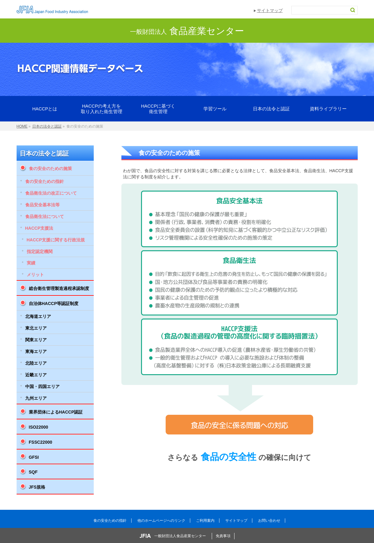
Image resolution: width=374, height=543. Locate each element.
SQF (33, 472)
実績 (31, 262)
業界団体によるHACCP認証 (56, 412)
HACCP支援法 (39, 228)
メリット (35, 274)
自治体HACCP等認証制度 (54, 303)
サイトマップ (270, 10)
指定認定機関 (40, 251)
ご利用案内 (205, 520)
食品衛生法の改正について (51, 193)
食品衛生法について (44, 216)
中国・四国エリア (42, 386)
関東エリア (36, 339)
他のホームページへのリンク (161, 520)
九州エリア (36, 398)
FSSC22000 (40, 442)
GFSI (34, 457)
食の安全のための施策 (50, 168)
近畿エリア (36, 374)
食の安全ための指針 (44, 181)
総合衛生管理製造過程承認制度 (59, 288)
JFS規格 (37, 487)
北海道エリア (38, 316)
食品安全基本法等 (42, 204)
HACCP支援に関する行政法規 (56, 239)
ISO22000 (38, 427)
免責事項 (223, 536)
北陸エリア (36, 363)
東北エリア (36, 328)
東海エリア (36, 351)
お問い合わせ (269, 520)
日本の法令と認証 (44, 153)
